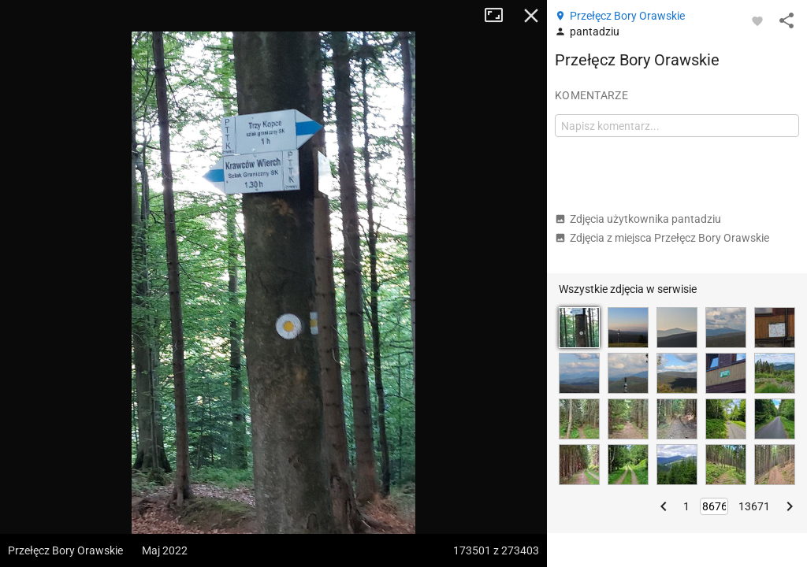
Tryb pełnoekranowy (499, 16)
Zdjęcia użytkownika (638, 219)
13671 (754, 506)
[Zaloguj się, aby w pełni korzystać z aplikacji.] (757, 20)
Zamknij (531, 16)
